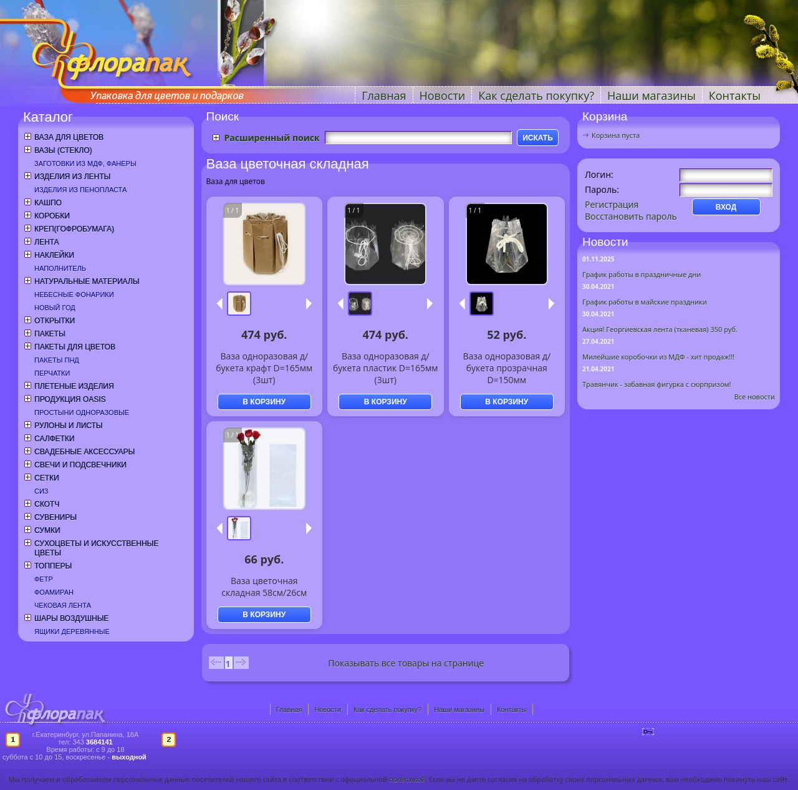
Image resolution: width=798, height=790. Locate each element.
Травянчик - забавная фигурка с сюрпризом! (656, 384)
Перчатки (52, 373)
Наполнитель (60, 268)
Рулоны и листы (68, 425)
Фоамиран (54, 592)
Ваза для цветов (68, 137)
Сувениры (55, 517)
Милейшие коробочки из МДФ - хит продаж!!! (658, 356)
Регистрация (611, 204)
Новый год (54, 307)
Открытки (54, 320)
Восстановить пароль (631, 216)
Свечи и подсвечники (80, 465)
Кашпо (48, 202)
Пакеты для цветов (74, 347)
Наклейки (54, 255)
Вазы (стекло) (63, 150)
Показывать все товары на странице (406, 663)
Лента (46, 242)
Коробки (52, 216)
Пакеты (49, 333)
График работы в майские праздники (644, 301)
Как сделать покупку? (536, 95)
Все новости (754, 396)
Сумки (47, 530)
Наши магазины (651, 95)
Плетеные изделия (74, 386)
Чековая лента (62, 605)
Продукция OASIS (70, 399)
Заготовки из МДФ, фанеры (85, 163)
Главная (384, 95)
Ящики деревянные (72, 631)
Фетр (43, 579)
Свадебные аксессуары (84, 451)
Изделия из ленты (72, 176)
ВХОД (726, 207)
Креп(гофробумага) (74, 229)
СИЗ (41, 491)
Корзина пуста (616, 135)
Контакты (735, 95)
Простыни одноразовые (81, 412)
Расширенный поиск (272, 138)
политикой (407, 779)
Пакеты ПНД (56, 360)
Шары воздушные (71, 618)
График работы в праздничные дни (641, 274)
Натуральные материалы (86, 281)
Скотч (46, 504)
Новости (443, 95)
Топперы (53, 566)
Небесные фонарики (74, 294)
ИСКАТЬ (537, 138)
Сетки (46, 478)
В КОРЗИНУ (264, 401)
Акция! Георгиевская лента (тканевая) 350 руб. (660, 329)
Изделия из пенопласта (80, 189)
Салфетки (54, 438)
